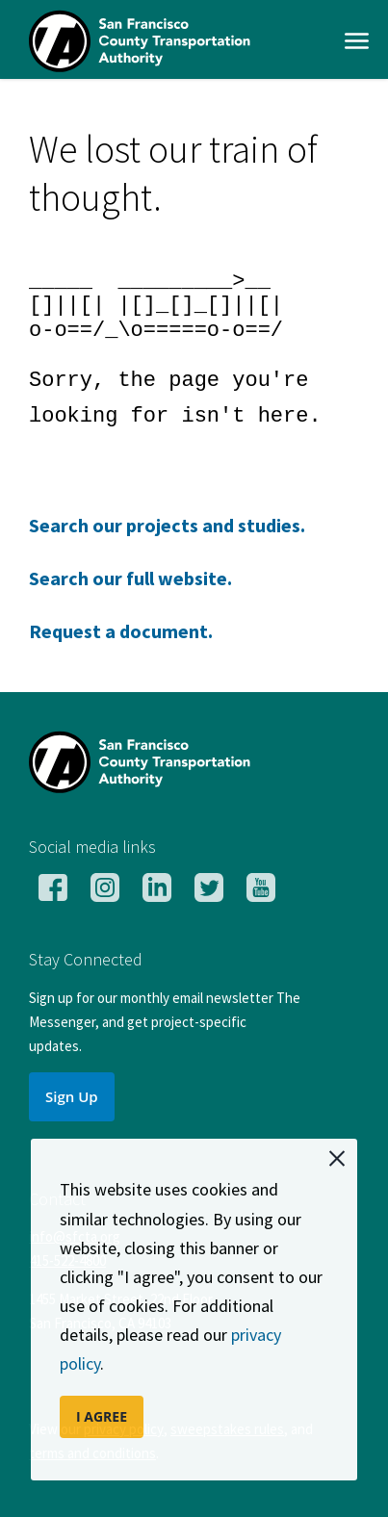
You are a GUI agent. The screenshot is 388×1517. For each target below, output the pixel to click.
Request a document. (121, 631)
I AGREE (101, 1416)
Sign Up (71, 1096)
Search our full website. (130, 578)
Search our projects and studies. (167, 525)
